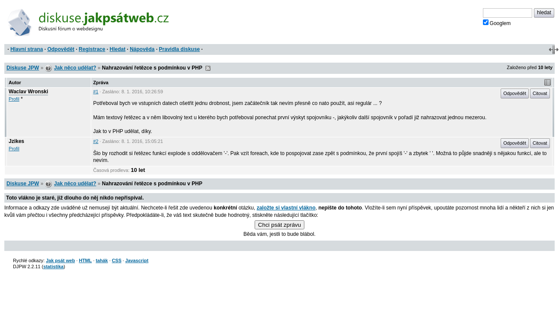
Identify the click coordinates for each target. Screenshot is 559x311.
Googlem (497, 22)
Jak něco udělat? (75, 68)
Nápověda (142, 49)
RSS (208, 68)
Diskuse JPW (22, 68)
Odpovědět (60, 49)
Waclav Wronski (28, 92)
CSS (116, 260)
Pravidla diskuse (179, 49)
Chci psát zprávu (279, 225)
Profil (14, 99)
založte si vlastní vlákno (286, 208)
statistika (53, 266)
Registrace (92, 49)
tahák (102, 260)
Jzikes (16, 141)
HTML (85, 260)
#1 (95, 91)
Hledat (117, 49)
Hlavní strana (26, 49)
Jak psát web (60, 260)
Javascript (136, 260)
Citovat (540, 93)
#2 (95, 141)
